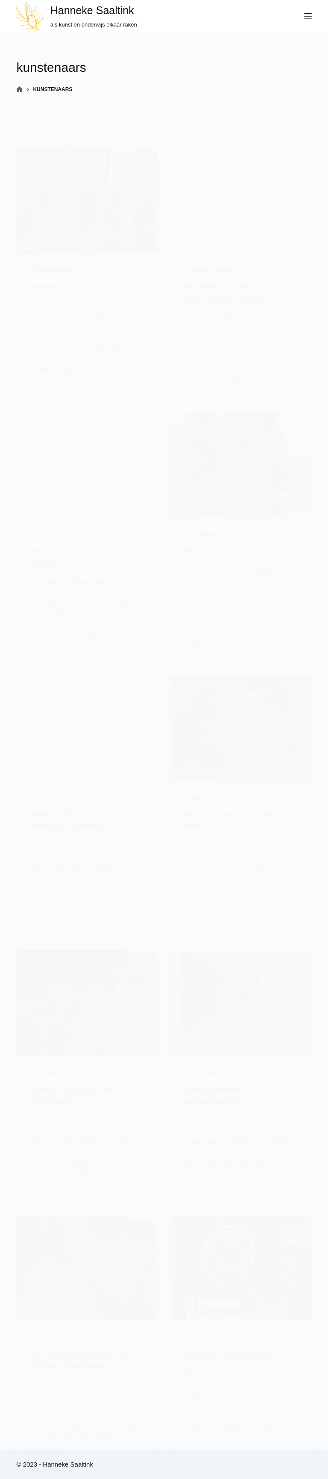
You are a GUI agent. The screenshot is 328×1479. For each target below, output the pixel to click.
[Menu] (308, 16)
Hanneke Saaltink (92, 10)
